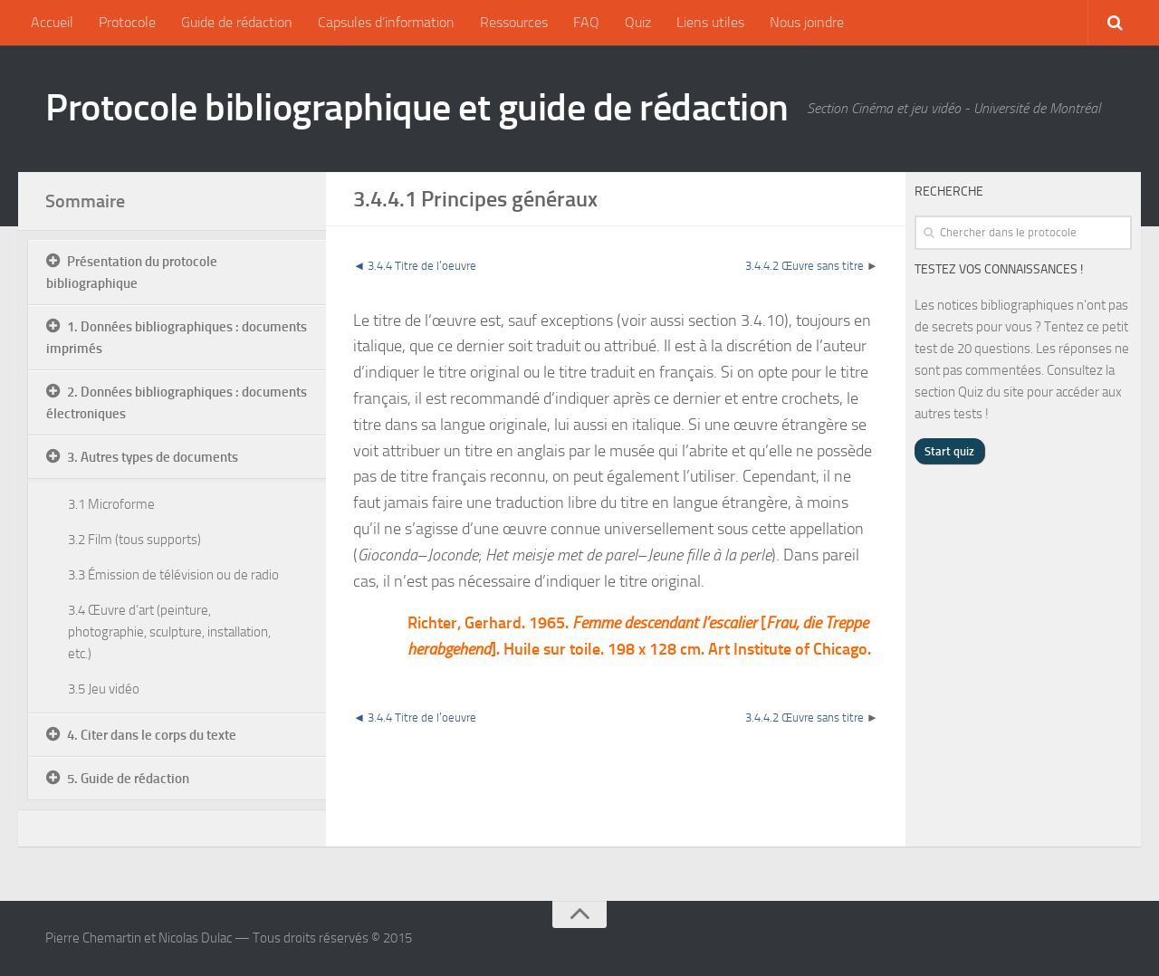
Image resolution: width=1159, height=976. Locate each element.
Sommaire (85, 201)
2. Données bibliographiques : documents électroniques (176, 403)
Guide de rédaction (236, 22)
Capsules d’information (386, 22)
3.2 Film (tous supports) (134, 539)
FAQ (586, 22)
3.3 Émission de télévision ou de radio (173, 575)
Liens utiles (710, 22)
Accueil (52, 22)
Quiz (638, 22)
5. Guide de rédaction (128, 778)
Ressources (514, 22)
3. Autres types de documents (152, 457)
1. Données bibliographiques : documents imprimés (176, 338)
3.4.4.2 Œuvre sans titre (804, 266)
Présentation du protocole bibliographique (131, 273)
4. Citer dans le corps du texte (151, 735)
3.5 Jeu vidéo (103, 689)
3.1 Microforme (111, 504)
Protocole (127, 22)
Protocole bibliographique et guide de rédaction (417, 107)
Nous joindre (807, 22)
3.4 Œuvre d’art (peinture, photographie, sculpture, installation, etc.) (169, 632)
